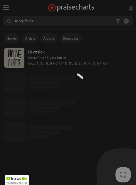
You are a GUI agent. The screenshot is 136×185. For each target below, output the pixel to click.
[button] (17, 180)
